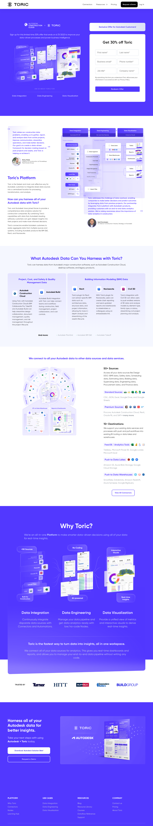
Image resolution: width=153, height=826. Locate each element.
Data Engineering (50, 807)
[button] (102, 4)
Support (81, 817)
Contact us (117, 803)
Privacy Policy (124, 80)
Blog (79, 803)
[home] (18, 4)
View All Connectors (123, 493)
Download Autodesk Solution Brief (29, 751)
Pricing (114, 4)
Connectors (87, 4)
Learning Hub (13, 814)
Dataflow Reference (86, 814)
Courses (81, 810)
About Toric (117, 810)
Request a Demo (129, 4)
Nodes (10, 810)
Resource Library (85, 807)
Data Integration (50, 803)
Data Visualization (51, 810)
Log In (141, 4)
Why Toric (12, 803)
